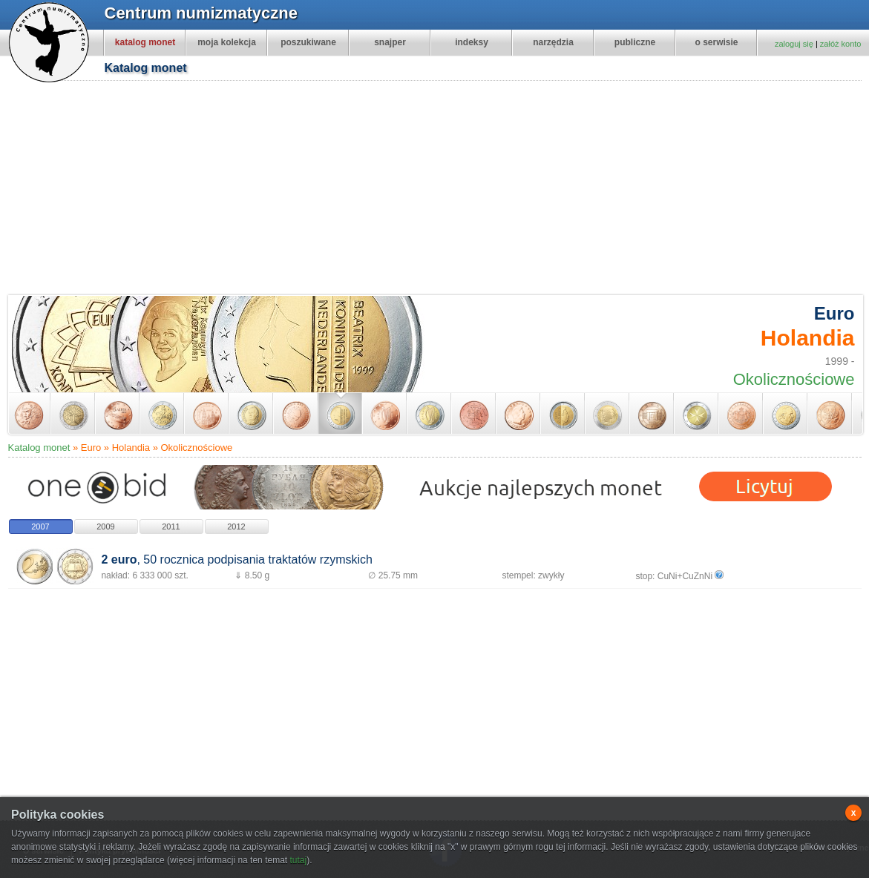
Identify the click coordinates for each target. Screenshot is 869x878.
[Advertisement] (431, 190)
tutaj (297, 860)
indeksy (471, 42)
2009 (105, 526)
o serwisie (716, 42)
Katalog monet (39, 447)
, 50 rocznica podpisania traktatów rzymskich (236, 559)
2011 (171, 526)
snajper (390, 42)
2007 (40, 526)
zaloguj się (794, 43)
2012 (236, 526)
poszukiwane (308, 42)
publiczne (634, 42)
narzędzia (553, 42)
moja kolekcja (226, 42)
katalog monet (145, 42)
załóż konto (841, 43)
